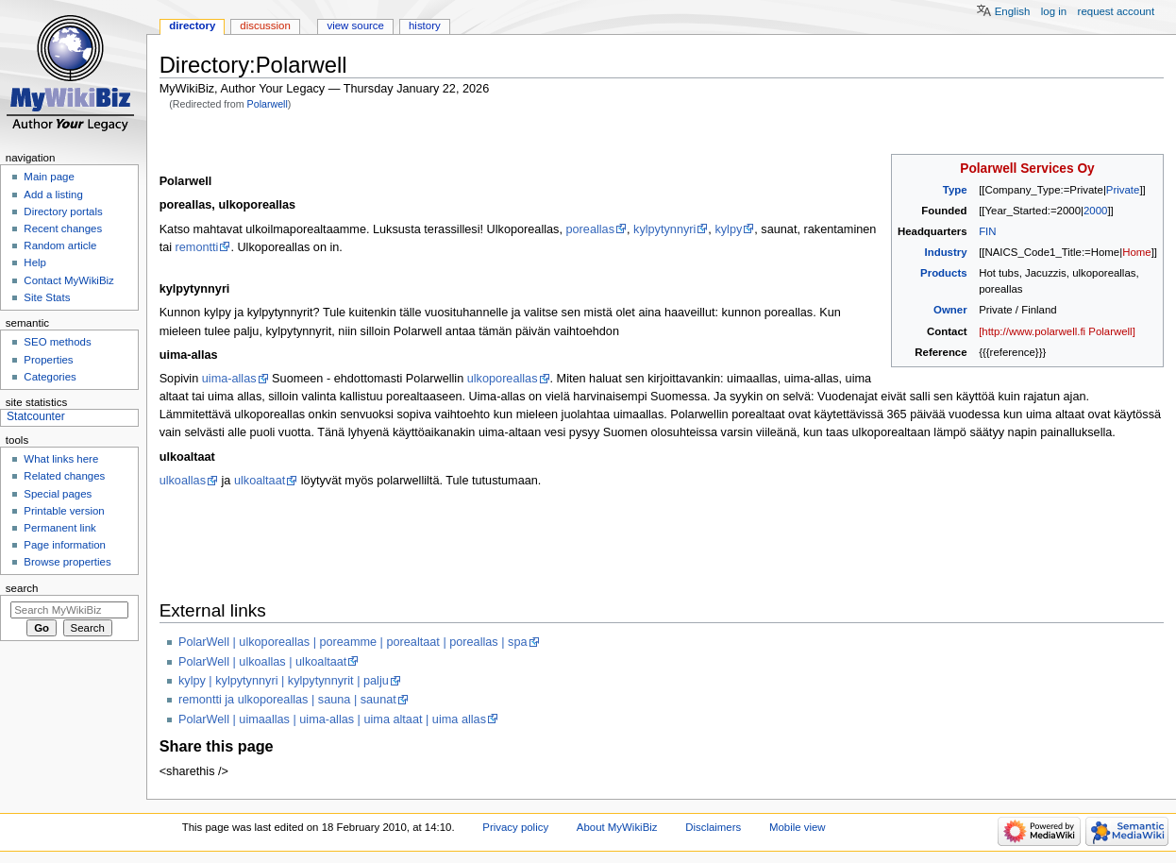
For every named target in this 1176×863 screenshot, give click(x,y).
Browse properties (67, 561)
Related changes (64, 476)
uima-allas (229, 378)
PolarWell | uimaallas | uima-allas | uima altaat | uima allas (332, 719)
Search (22, 588)
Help (35, 262)
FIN (987, 231)
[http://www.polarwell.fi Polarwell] (1057, 331)
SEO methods (57, 341)
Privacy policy (515, 827)
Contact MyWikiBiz (68, 280)
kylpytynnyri (664, 229)
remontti (197, 247)
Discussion (265, 25)
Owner (950, 309)
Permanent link (59, 527)
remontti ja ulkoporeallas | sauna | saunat (287, 699)
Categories (50, 376)
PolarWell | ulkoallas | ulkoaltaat (262, 661)
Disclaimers (713, 827)
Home (1136, 252)
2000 (1095, 210)
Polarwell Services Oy (1027, 168)
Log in (1054, 11)
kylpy (728, 229)
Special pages (58, 493)
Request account (1116, 11)
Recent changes (63, 228)
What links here (61, 459)
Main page (49, 176)
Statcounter (36, 416)
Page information (65, 544)
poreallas (590, 229)
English (1013, 11)
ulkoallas (183, 480)
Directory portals (63, 211)
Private (1123, 189)
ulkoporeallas (502, 378)
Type (955, 189)
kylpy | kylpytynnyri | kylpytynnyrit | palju (283, 680)
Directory (192, 25)
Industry (946, 252)
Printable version (64, 510)
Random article (60, 245)
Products (943, 273)
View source (355, 25)
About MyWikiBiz (617, 827)
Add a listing (53, 194)
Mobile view (797, 827)
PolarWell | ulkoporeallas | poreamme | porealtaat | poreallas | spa (353, 642)
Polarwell (267, 104)
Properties (48, 359)
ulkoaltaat (259, 480)
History (425, 25)
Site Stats (47, 297)
